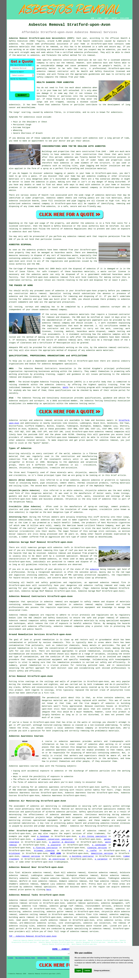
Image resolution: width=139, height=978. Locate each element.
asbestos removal (46, 71)
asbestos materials (105, 195)
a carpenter (101, 859)
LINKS (99, 18)
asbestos (13, 47)
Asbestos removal (18, 900)
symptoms (45, 138)
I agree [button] (78, 970)
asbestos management (52, 364)
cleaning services (97, 848)
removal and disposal (58, 317)
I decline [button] (87, 970)
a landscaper (99, 845)
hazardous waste (63, 253)
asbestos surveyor (110, 307)
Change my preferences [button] (101, 970)
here (48, 890)
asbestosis (14, 105)
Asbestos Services (55, 958)
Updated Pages (42, 958)
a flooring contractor (45, 848)
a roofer (92, 851)
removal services (31, 856)
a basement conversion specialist (53, 839)
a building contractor (82, 856)
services (40, 440)
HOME (92, 18)
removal (84, 187)
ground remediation (89, 651)
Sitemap (10, 958)
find (17, 873)
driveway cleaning (44, 851)
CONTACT (114, 18)
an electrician (57, 859)
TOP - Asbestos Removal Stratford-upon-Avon (33, 936)
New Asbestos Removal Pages (25, 958)
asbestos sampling (119, 914)
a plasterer (54, 845)
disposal (72, 350)
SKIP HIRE (55, 853)
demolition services (102, 853)
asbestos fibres (52, 112)
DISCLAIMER (124, 18)
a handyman (43, 836)
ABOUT (106, 18)
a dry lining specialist (93, 836)
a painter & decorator (62, 842)
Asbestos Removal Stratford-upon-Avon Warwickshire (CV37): (42, 38)
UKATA (65, 387)
